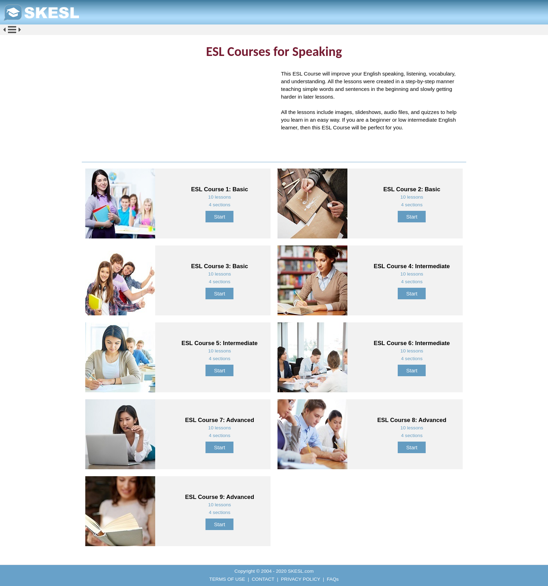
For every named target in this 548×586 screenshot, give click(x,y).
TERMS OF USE (227, 579)
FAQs (333, 579)
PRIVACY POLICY (300, 579)
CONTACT (263, 579)
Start (219, 217)
